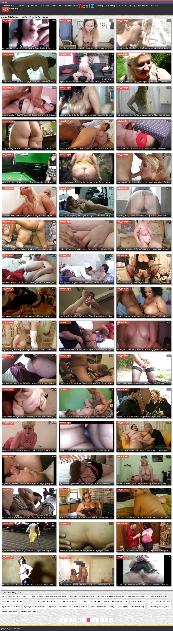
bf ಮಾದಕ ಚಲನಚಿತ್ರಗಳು (159, 596)
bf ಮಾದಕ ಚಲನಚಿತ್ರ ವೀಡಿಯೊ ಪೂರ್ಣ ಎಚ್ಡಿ (111, 596)
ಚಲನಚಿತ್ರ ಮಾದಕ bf (80, 607)
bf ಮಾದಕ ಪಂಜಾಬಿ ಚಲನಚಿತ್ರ (47, 601)
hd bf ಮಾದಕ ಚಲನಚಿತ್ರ (138, 601)
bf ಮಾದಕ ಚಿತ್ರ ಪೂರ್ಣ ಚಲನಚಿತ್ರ (12, 601)
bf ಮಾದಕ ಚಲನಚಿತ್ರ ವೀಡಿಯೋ (138, 596)
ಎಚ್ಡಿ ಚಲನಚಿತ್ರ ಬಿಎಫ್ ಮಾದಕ (11, 607)
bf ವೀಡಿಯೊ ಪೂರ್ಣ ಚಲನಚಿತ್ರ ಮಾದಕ (115, 601)
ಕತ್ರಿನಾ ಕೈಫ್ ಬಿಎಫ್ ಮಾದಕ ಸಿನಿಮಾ (60, 607)
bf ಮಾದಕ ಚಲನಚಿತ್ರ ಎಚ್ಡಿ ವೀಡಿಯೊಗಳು (82, 596)
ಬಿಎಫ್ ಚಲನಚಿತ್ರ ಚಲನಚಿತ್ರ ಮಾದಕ (159, 607)
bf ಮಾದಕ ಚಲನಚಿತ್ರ (36, 596)
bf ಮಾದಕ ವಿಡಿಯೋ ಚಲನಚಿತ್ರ (90, 601)
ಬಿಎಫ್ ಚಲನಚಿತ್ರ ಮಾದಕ (9, 612)
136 (3, 596)
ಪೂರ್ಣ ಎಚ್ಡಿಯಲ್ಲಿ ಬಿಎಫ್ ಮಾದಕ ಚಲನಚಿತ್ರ (130, 607)
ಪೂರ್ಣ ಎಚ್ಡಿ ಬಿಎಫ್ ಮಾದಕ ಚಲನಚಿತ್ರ (102, 607)
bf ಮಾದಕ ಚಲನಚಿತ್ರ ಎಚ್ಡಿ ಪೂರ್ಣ (56, 596)
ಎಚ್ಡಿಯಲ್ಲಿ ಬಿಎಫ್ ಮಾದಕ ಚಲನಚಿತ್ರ (35, 607)
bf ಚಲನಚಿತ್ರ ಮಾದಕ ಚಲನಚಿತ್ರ (17, 596)
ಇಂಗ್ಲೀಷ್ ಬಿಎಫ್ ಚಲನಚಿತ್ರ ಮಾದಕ (159, 601)
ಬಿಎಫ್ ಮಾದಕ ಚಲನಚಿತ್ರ (28, 612)
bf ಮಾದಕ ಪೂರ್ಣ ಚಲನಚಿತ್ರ (69, 601)
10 (106, 620)
